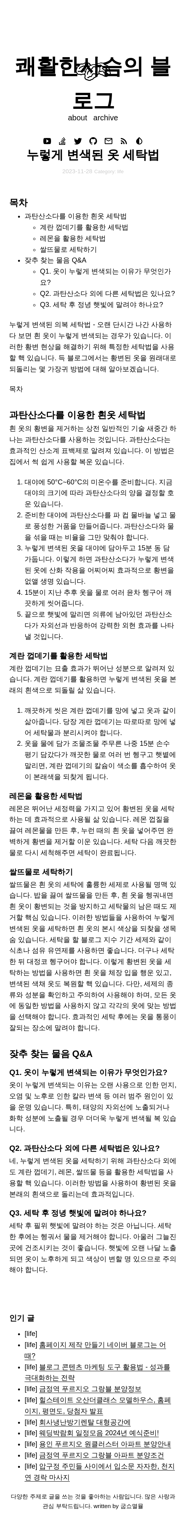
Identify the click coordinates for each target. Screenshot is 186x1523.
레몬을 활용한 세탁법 (73, 238)
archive (105, 117)
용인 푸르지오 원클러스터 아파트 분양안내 (105, 1444)
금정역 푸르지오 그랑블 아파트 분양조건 (101, 1455)
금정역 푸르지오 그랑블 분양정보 (90, 1389)
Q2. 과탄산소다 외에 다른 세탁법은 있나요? (107, 293)
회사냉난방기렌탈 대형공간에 (85, 1422)
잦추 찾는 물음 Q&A (55, 260)
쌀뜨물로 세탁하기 (68, 249)
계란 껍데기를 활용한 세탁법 (84, 227)
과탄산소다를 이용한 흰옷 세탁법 (76, 216)
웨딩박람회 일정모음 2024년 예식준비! (99, 1433)
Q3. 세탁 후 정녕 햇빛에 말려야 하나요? (101, 305)
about (77, 117)
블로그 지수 (99, 940)
